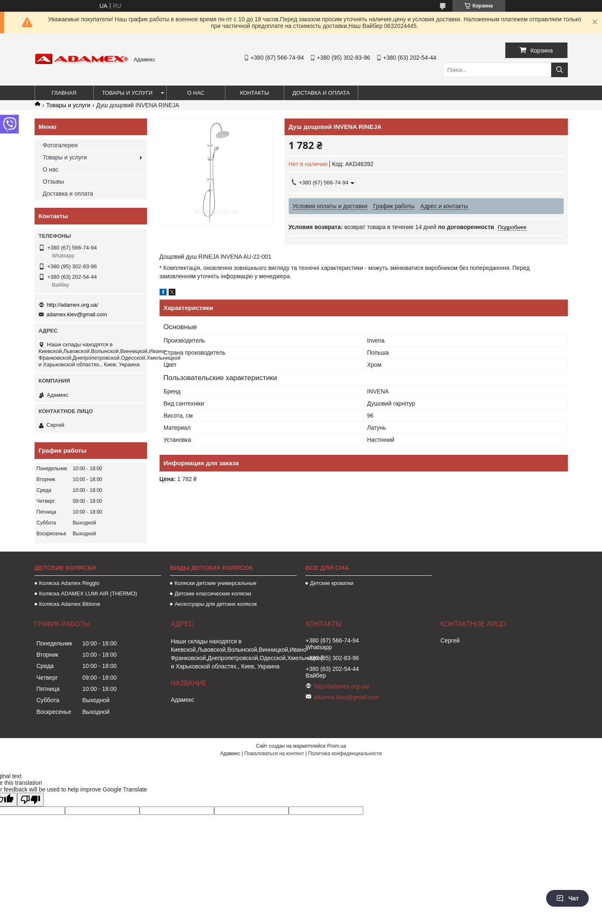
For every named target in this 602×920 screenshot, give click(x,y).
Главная (64, 93)
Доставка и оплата (321, 93)
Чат (567, 898)
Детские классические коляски (213, 593)
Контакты (254, 93)
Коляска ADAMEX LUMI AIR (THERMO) (88, 593)
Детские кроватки (331, 583)
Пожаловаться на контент (274, 753)
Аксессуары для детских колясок (216, 604)
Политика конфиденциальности (345, 753)
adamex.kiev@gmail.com (77, 314)
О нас (196, 93)
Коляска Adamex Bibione (69, 604)
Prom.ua (336, 746)
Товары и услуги (127, 93)
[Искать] (559, 70)
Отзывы (53, 181)
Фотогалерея (60, 145)
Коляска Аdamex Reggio (69, 583)
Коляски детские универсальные (216, 583)
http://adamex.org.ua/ (72, 305)
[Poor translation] (30, 800)
